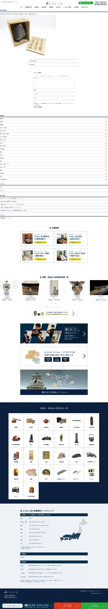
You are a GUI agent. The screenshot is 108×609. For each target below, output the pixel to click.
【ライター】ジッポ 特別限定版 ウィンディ (11, 198)
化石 (46, 479)
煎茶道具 (2, 173)
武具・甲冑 (3, 130)
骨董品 (16, 427)
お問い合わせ (84, 7)
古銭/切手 (16, 479)
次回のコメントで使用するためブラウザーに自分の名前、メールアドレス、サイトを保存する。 (53, 104)
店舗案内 (51, 7)
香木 (1, 161)
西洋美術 (2, 158)
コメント (36, 77)
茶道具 (31, 427)
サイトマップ (98, 591)
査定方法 (58, 7)
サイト (35, 97)
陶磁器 (1, 124)
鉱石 (1, 176)
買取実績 (44, 7)
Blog (1, 187)
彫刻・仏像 (3, 140)
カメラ (16, 496)
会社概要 (76, 7)
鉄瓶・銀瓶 (3, 146)
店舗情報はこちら (40, 242)
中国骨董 (16, 461)
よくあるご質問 (67, 7)
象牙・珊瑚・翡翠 (4, 133)
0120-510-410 (10, 597)
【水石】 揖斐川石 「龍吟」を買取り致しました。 (26, 14)
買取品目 (37, 7)
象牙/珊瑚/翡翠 (16, 444)
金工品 (1, 143)
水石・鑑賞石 (3, 136)
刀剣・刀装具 (3, 127)
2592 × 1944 (11, 14)
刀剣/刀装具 (76, 427)
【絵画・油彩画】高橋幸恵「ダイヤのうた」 (11, 207)
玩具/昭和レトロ (92, 461)
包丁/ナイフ (76, 479)
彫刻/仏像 (61, 444)
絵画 (1, 155)
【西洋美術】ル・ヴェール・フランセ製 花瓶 (11, 204)
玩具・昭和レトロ (4, 164)
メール (36, 94)
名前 (35, 90)
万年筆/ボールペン (61, 479)
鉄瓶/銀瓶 (91, 444)
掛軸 (1, 152)
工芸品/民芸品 (3, 179)
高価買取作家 (28, 7)
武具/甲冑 (91, 427)
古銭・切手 (3, 167)
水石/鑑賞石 (46, 444)
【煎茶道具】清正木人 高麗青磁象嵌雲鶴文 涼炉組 (13, 210)
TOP (21, 7)
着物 (1, 170)
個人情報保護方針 (83, 591)
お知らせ (2, 190)
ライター (91, 479)
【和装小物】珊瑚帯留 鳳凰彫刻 (8, 201)
